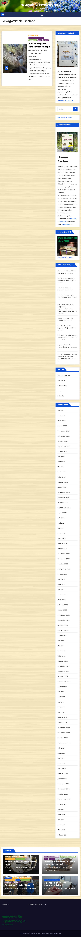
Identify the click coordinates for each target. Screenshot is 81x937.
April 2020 (61, 763)
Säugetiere (8, 882)
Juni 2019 (61, 814)
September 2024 (63, 508)
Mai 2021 (60, 702)
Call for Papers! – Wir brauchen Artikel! (55, 884)
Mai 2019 (60, 820)
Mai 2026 (60, 410)
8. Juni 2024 (34, 50)
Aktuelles (8, 877)
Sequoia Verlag (67, 224)
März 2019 (61, 830)
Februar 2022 (62, 661)
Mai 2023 (60, 589)
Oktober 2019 (62, 794)
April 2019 (61, 825)
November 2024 (63, 497)
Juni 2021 (61, 697)
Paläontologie (20, 859)
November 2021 (63, 671)
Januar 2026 (62, 426)
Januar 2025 (62, 487)
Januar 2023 (62, 610)
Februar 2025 (62, 482)
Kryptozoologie (9, 859)
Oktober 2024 (62, 502)
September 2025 (63, 446)
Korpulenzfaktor (63, 375)
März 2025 (61, 477)
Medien (18, 880)
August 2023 (62, 574)
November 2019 (63, 789)
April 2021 (61, 707)
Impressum (5, 904)
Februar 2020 (62, 774)
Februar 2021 (62, 717)
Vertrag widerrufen (64, 117)
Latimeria (61, 381)
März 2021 (61, 712)
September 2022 (63, 630)
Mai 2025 (60, 467)
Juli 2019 (60, 809)
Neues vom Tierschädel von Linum (20, 862)
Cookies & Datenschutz (37, 904)
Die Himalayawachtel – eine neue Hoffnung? (59, 862)
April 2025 (61, 472)
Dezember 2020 (63, 727)
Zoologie (45, 40)
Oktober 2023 (62, 564)
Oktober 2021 (62, 676)
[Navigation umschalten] (42, 14)
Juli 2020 (61, 748)
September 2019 (63, 799)
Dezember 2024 (63, 492)
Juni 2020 (61, 753)
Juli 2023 (61, 579)
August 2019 (62, 804)
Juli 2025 (61, 456)
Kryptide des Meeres (25, 877)
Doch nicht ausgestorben (36, 37)
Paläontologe (62, 386)
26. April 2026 (11, 888)
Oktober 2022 (62, 625)
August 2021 (62, 687)
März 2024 (61, 538)
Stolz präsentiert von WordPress (30, 933)
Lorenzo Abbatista (61, 867)
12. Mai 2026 (11, 867)
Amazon (73, 219)
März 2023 (61, 600)
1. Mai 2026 (49, 867)
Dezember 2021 (63, 666)
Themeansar (57, 933)
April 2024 (61, 533)
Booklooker (61, 222)
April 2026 (61, 416)
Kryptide (7, 856)
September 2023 (63, 569)
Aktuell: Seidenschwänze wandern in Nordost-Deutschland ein (67, 357)
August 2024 (62, 513)
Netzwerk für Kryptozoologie (40, 4)
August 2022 (62, 635)
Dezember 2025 (63, 431)
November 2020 (63, 733)
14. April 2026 (50, 888)
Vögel (39, 40)
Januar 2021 (62, 722)
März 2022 (61, 656)
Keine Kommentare (50, 870)
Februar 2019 (62, 835)
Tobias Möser (22, 888)
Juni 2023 (61, 584)
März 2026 (61, 421)
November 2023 (63, 559)
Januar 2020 (62, 779)
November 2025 (63, 436)
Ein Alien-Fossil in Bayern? (19, 885)
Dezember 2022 (63, 615)
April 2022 (61, 651)
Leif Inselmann (22, 867)
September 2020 (63, 743)
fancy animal (62, 391)
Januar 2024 (62, 549)
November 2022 (63, 620)
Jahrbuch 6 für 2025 (65, 101)
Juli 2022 (61, 641)
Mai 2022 (60, 646)
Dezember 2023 (63, 554)
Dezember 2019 (63, 784)
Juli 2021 (60, 692)
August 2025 (62, 451)
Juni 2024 (61, 523)
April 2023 (61, 595)
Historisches (32, 40)
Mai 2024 (60, 528)
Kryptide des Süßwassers (19, 856)
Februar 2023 (62, 605)
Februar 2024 (62, 543)
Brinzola (60, 396)
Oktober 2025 (62, 441)
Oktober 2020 (62, 738)
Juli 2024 (61, 518)
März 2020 (61, 768)
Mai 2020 (61, 758)
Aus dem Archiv (33, 35)
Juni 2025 (61, 462)
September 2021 (63, 681)
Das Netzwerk (56, 880)
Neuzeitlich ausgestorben (67, 856)
